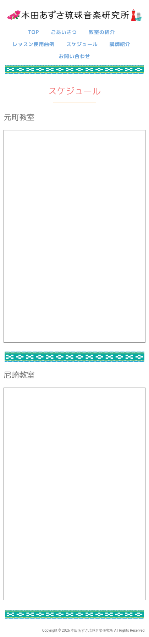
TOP (33, 32)
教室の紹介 (102, 32)
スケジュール (82, 44)
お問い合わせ (74, 56)
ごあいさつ (64, 32)
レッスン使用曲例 (33, 44)
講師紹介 (120, 44)
